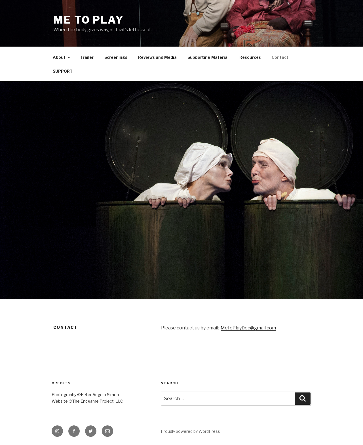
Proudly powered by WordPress (190, 431)
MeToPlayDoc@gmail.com (248, 328)
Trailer (87, 57)
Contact (280, 57)
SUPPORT (63, 71)
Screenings (115, 57)
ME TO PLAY (88, 20)
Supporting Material (208, 57)
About (62, 57)
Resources (250, 57)
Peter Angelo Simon (100, 394)
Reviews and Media (157, 57)
